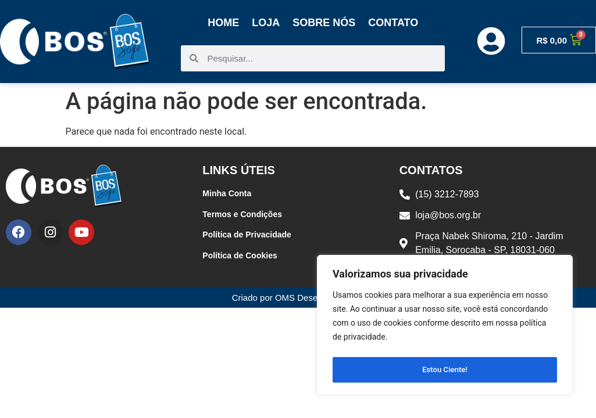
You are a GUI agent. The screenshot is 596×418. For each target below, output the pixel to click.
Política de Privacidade (246, 234)
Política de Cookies (239, 255)
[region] (445, 327)
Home (223, 22)
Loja (266, 22)
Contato (393, 22)
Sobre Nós (323, 22)
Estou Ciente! (445, 369)
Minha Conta (226, 193)
